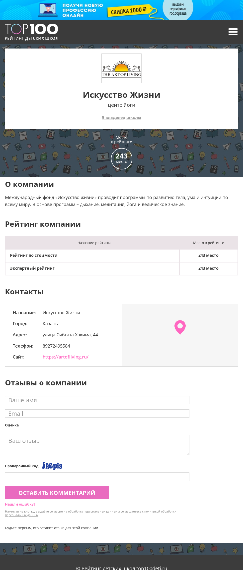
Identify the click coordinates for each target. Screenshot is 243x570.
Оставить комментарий (56, 492)
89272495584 (56, 346)
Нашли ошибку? (20, 504)
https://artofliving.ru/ (65, 357)
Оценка (12, 425)
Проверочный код (21, 466)
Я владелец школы (121, 117)
